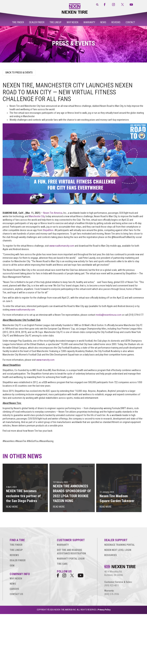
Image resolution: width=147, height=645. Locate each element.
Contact (130, 22)
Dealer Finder (36, 22)
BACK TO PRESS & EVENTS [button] (19, 72)
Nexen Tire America (52, 212)
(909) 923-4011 (111, 585)
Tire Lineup (55, 22)
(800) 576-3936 (111, 594)
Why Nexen (72, 22)
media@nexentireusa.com (108, 314)
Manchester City (37, 216)
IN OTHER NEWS (22, 456)
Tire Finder (18, 22)
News (103, 22)
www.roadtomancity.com (61, 245)
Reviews (115, 22)
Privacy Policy (104, 609)
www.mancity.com (45, 359)
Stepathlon (48, 230)
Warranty (89, 22)
